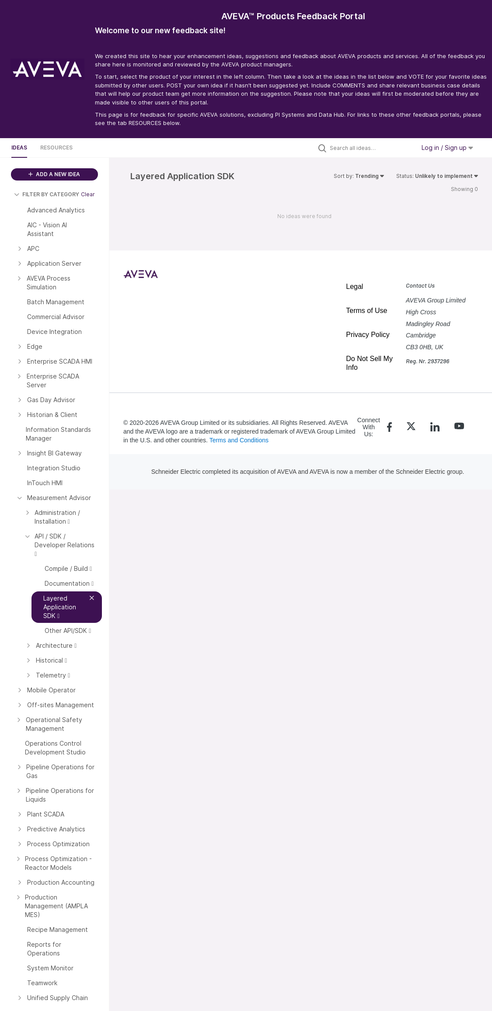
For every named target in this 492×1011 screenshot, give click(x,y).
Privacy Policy (368, 334)
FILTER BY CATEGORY (46, 194)
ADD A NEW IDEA (54, 174)
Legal (354, 286)
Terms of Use (366, 310)
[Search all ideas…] (370, 147)
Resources (56, 147)
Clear (88, 194)
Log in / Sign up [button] (447, 147)
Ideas (19, 147)
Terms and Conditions (239, 440)
